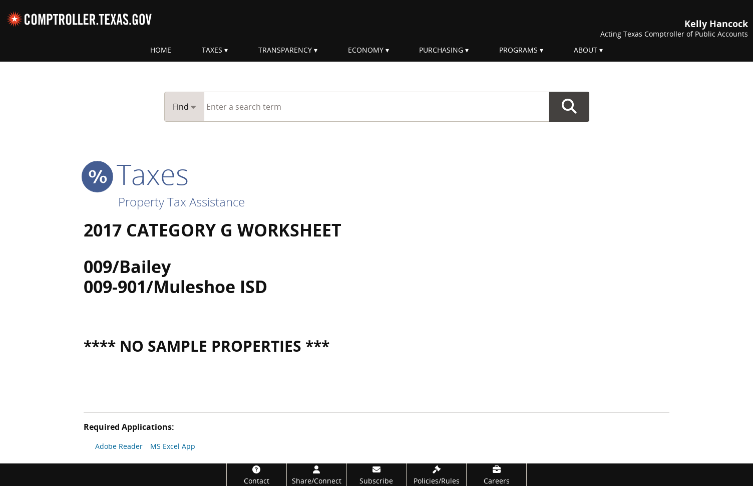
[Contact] (256, 474)
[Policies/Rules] (436, 474)
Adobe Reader (119, 446)
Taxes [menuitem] (212, 50)
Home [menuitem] (160, 50)
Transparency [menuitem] (285, 50)
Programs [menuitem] (518, 50)
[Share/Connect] (316, 474)
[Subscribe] (377, 474)
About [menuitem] (585, 50)
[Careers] (496, 474)
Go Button (569, 107)
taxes (136, 174)
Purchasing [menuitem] (441, 50)
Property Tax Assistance (181, 201)
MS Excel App (172, 446)
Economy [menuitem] (366, 50)
